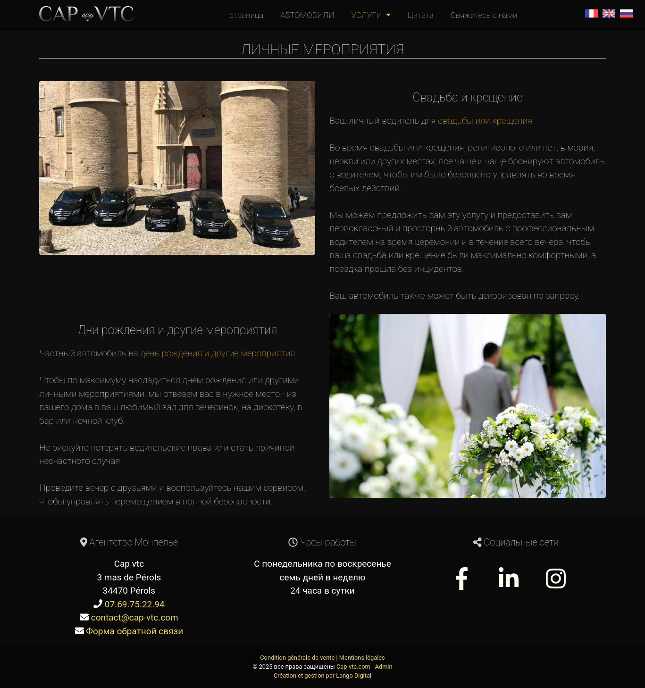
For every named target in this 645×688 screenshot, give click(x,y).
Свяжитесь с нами (484, 15)
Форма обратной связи (134, 631)
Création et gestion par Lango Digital (322, 675)
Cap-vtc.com (353, 666)
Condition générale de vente (297, 657)
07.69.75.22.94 (135, 604)
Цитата (421, 15)
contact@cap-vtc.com (134, 617)
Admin (384, 666)
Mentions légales (362, 657)
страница (246, 15)
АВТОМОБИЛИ (307, 15)
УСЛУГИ (367, 15)
